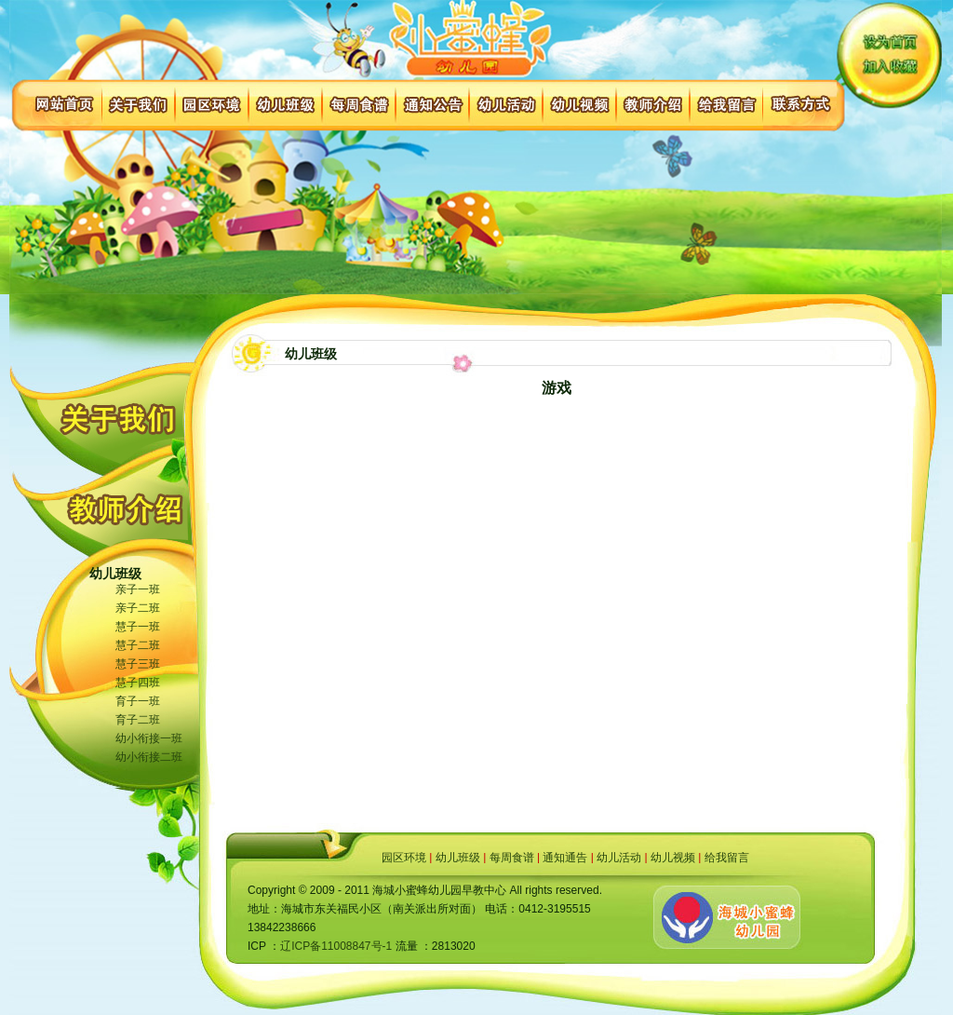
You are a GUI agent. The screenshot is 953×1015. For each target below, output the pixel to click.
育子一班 (137, 701)
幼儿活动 (619, 857)
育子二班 (137, 719)
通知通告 (565, 857)
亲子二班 (137, 608)
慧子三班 (137, 663)
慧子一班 (137, 626)
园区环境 (404, 857)
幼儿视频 (673, 857)
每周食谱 (512, 857)
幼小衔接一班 (148, 738)
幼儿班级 (458, 857)
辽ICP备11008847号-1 (336, 946)
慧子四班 (137, 682)
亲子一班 (137, 589)
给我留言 (727, 857)
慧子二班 (137, 645)
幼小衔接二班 (148, 757)
